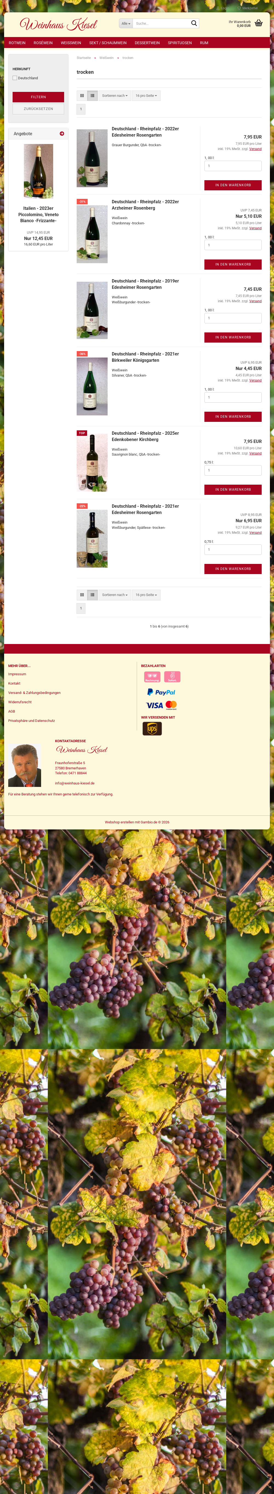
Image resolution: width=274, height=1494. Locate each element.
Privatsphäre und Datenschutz (31, 721)
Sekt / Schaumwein (108, 43)
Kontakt (14, 684)
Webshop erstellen (119, 823)
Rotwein (17, 43)
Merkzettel (248, 8)
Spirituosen (180, 43)
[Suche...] (126, 23)
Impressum (17, 675)
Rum (204, 43)
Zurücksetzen (38, 110)
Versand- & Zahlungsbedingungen (34, 694)
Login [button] (222, 8)
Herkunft (21, 70)
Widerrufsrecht (20, 703)
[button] (82, 96)
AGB (11, 712)
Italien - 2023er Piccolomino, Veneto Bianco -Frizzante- (38, 215)
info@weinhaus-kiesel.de (75, 784)
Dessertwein (147, 43)
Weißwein (71, 43)
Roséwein (43, 43)
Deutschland (25, 79)
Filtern (38, 98)
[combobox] (115, 96)
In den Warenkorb (233, 186)
